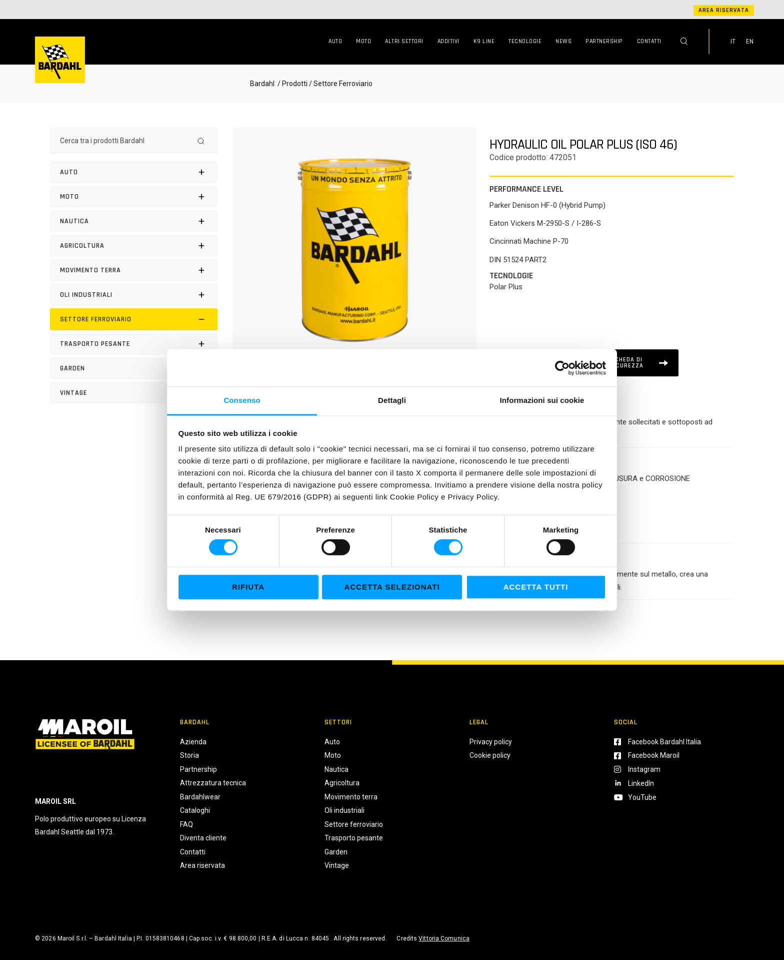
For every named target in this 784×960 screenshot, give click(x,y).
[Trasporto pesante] (134, 344)
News (564, 41)
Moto (363, 41)
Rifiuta (248, 587)
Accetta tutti (536, 587)
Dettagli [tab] (392, 400)
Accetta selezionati (392, 587)
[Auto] (134, 172)
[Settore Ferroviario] (134, 319)
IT (733, 41)
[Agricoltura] (134, 246)
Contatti (649, 41)
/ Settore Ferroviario (340, 84)
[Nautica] (134, 221)
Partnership (604, 41)
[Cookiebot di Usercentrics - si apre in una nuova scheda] (562, 367)
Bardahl (262, 84)
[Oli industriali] (134, 295)
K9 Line (484, 41)
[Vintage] (134, 393)
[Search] (201, 141)
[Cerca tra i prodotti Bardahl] (125, 141)
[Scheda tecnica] (632, 362)
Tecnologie (525, 41)
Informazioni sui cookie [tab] (542, 400)
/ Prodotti (292, 84)
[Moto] (134, 197)
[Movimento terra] (134, 270)
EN (750, 41)
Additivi (449, 41)
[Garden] (134, 368)
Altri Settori (404, 41)
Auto (335, 41)
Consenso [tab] (242, 400)
